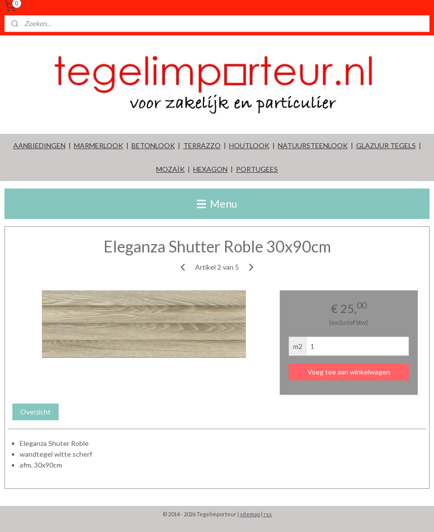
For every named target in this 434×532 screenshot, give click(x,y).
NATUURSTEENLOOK (313, 145)
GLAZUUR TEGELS (386, 145)
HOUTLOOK (249, 145)
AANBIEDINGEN (39, 145)
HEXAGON (210, 169)
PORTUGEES (257, 169)
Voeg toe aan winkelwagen (348, 372)
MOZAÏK (170, 169)
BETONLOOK (153, 145)
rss (268, 514)
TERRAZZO (202, 145)
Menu (217, 203)
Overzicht (35, 411)
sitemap (250, 514)
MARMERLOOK (98, 145)
